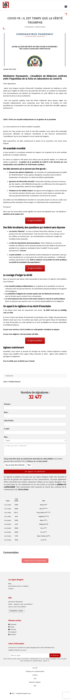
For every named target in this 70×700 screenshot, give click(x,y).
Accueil (35, 668)
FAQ (35, 686)
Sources (9, 376)
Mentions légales (35, 682)
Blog (9, 583)
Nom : (6, 412)
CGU (35, 678)
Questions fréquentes (15, 601)
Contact (10, 588)
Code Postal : (9, 421)
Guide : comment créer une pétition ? (20, 604)
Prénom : (7, 404)
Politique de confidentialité (36, 461)
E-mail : (7, 429)
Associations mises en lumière (18, 586)
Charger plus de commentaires (35, 561)
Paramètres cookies (16, 611)
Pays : (6, 437)
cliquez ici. (46, 660)
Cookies (35, 675)
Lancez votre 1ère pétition (17, 607)
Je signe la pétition (35, 221)
